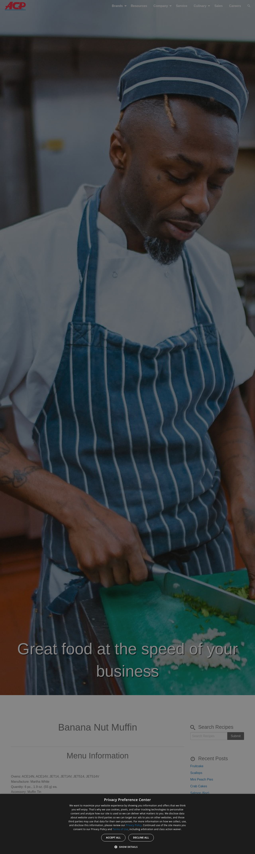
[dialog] (127, 824)
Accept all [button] (113, 837)
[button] (127, 846)
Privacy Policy (134, 825)
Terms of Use (120, 829)
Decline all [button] (141, 837)
